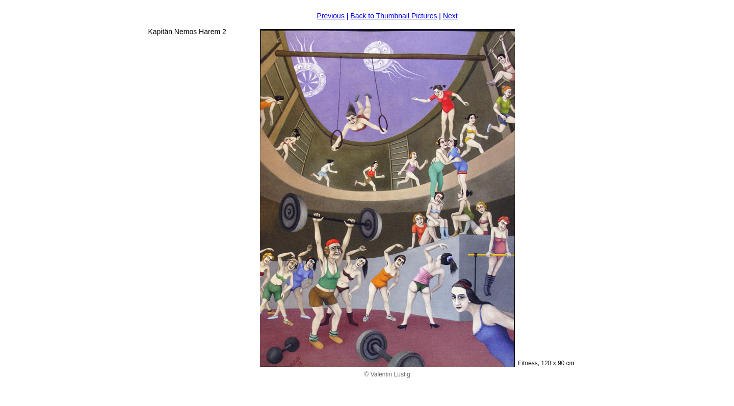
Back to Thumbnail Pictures (393, 16)
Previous (330, 16)
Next (450, 16)
